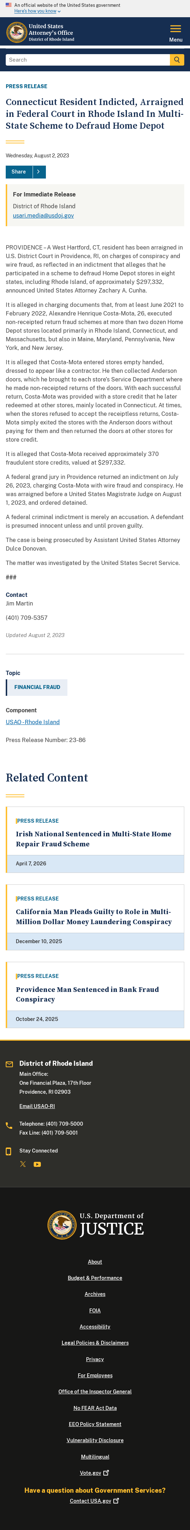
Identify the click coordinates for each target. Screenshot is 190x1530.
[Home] (41, 41)
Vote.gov (95, 1473)
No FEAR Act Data (95, 1408)
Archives (95, 1294)
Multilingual (95, 1457)
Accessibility (95, 1327)
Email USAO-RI (37, 1106)
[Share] (26, 172)
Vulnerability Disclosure (95, 1440)
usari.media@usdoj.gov (43, 215)
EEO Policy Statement (95, 1424)
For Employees (95, 1375)
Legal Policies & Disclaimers (95, 1343)
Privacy (95, 1359)
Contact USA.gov (95, 1501)
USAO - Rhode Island (33, 722)
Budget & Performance (95, 1278)
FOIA (95, 1310)
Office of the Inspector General (95, 1391)
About (95, 1262)
